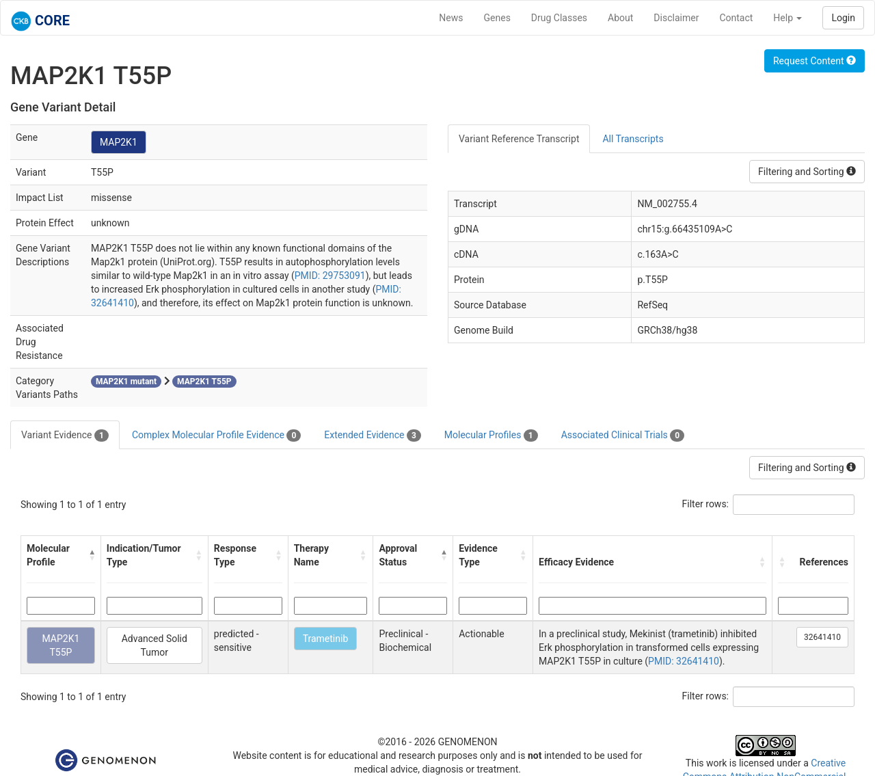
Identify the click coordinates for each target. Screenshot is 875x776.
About (620, 17)
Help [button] (787, 17)
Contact (736, 17)
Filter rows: (705, 503)
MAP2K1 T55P (60, 645)
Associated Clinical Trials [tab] (623, 435)
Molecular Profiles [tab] (491, 435)
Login (843, 17)
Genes (497, 17)
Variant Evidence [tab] (65, 435)
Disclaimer (676, 17)
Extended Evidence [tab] (372, 435)
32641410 (822, 637)
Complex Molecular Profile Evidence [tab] (216, 435)
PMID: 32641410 (683, 661)
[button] (91, 555)
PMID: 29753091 (330, 275)
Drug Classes (559, 17)
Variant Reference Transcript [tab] (519, 138)
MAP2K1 (118, 142)
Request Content (814, 60)
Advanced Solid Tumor (154, 645)
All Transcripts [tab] (632, 138)
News (451, 17)
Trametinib (326, 638)
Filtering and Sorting (807, 171)
